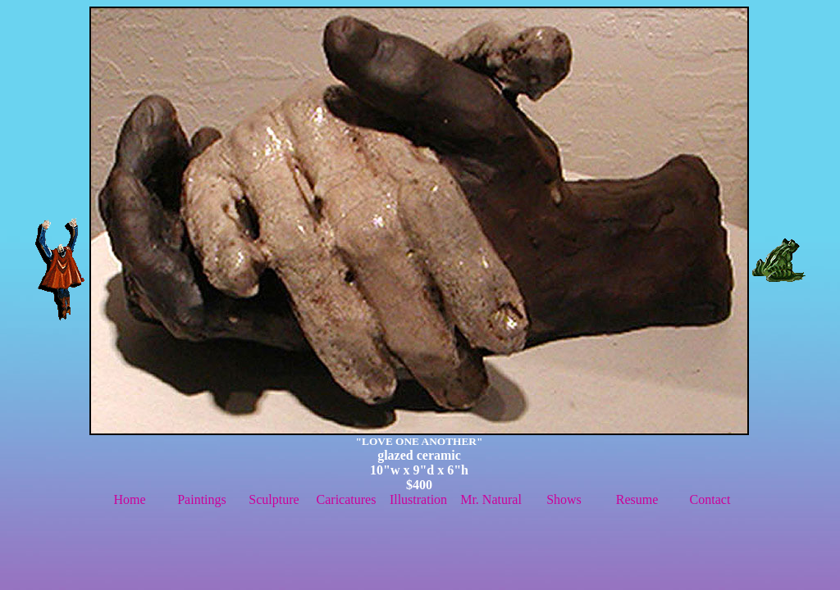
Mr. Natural (491, 499)
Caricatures (347, 499)
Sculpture (274, 499)
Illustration (418, 499)
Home (129, 499)
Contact (710, 499)
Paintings (201, 499)
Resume (637, 499)
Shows (564, 499)
